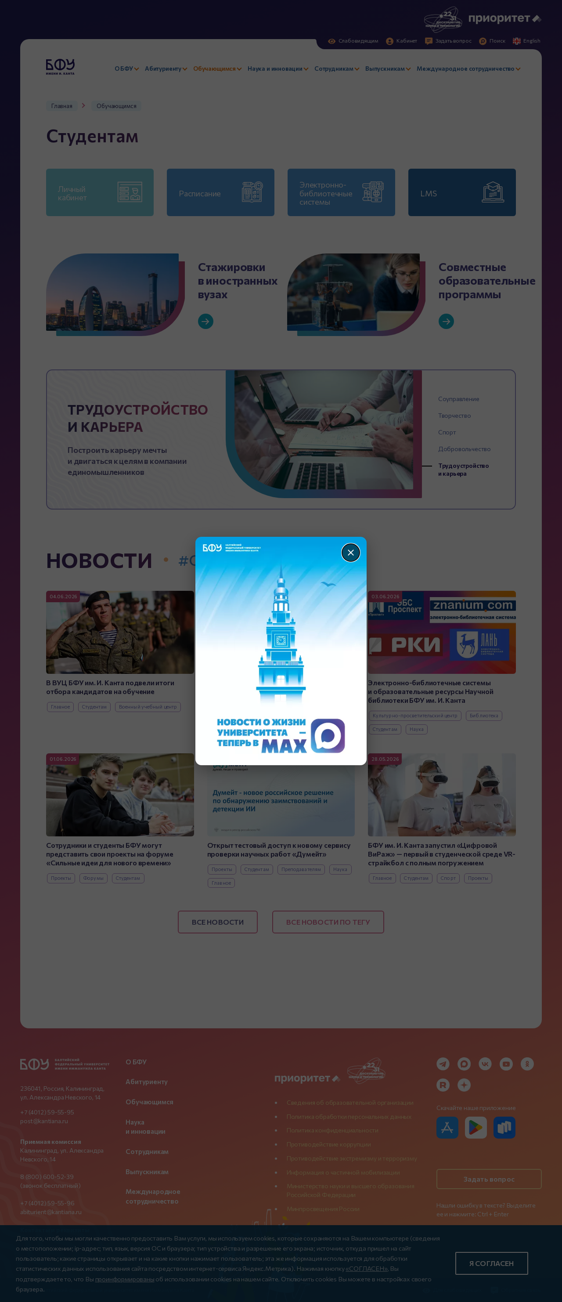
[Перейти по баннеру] (281, 651)
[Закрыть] (351, 552)
